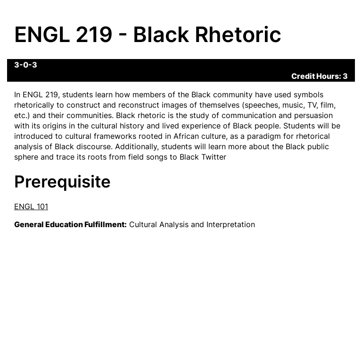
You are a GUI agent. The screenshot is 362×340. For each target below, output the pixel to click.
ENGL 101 (31, 206)
